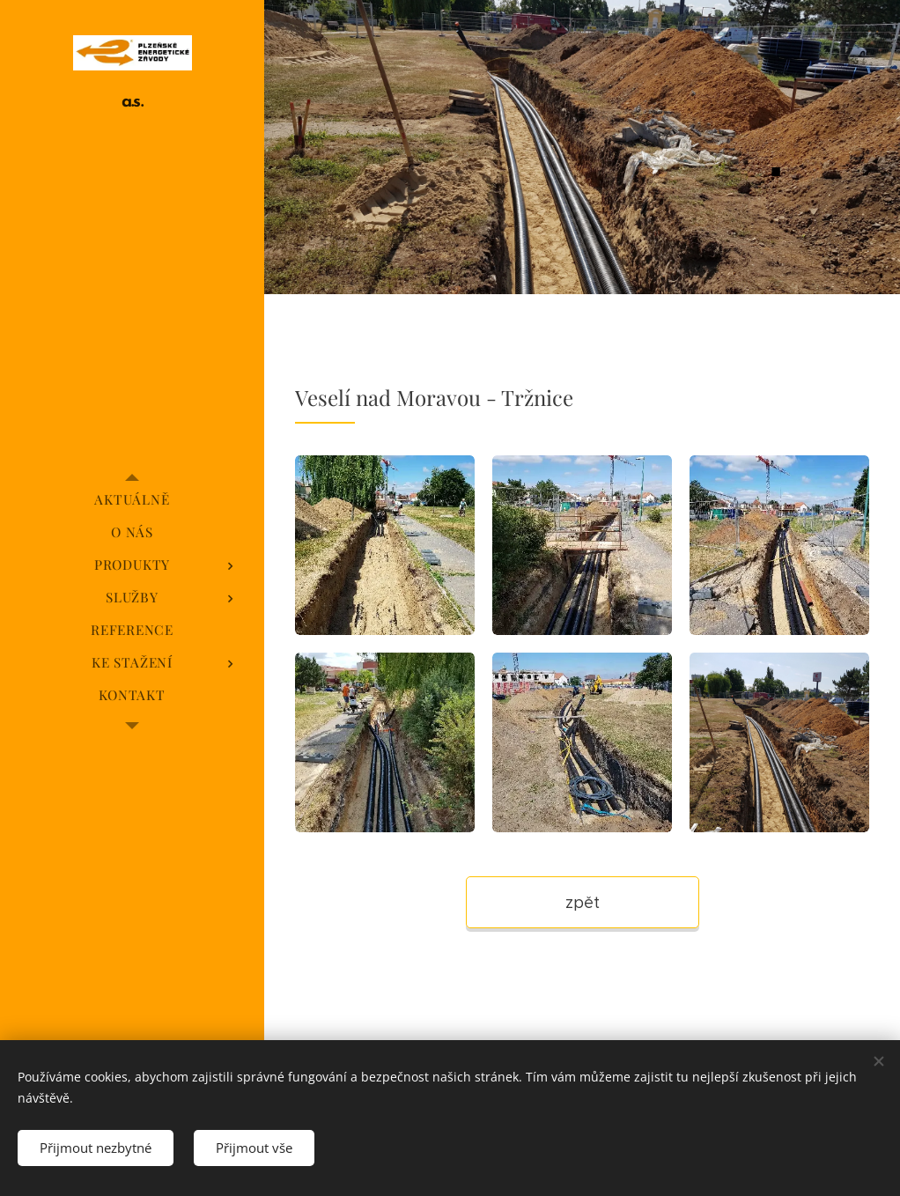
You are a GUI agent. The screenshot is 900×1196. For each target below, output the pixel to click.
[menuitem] (132, 500)
